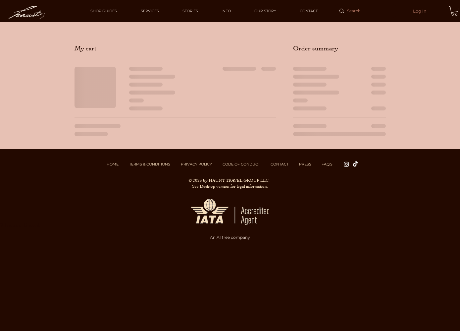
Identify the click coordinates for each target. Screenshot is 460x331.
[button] (454, 11)
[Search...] (365, 11)
